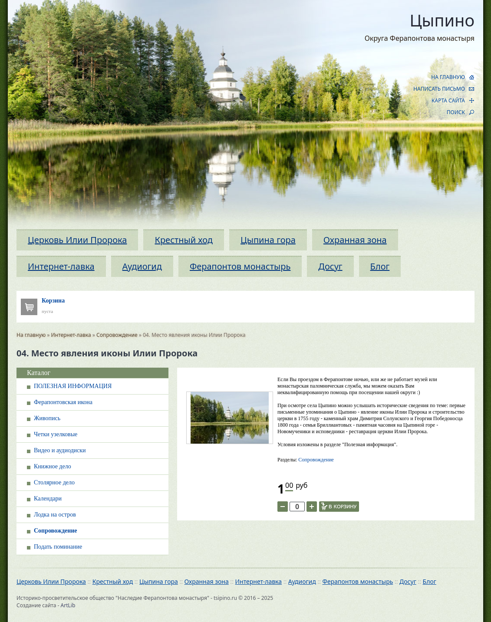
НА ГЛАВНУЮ (448, 77)
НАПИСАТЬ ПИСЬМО (439, 88)
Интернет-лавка (61, 266)
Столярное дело (54, 482)
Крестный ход (184, 240)
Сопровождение (117, 335)
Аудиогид (142, 266)
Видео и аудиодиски (60, 450)
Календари (48, 498)
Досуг (330, 266)
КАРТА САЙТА (448, 100)
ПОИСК (456, 112)
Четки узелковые (55, 434)
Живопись (47, 418)
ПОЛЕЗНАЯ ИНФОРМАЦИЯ (73, 386)
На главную (31, 335)
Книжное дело (52, 466)
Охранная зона (355, 240)
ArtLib (68, 605)
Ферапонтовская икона (63, 402)
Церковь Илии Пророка (77, 240)
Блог (380, 266)
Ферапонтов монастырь (240, 266)
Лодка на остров (55, 514)
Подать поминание (58, 546)
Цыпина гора (268, 240)
